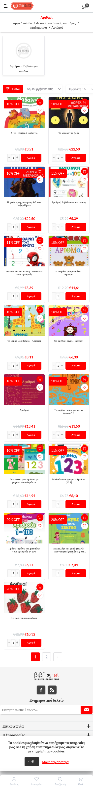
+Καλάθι (39, 101)
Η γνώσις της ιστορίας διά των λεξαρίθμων (24, 204)
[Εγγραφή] (46, 709)
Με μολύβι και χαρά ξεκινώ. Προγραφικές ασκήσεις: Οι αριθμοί (68, 550)
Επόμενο (57, 656)
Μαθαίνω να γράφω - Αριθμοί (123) (68, 481)
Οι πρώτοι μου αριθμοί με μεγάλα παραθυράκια (24, 481)
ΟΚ (32, 761)
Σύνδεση (14, 784)
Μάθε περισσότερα (55, 762)
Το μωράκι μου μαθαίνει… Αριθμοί (68, 273)
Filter (13, 89)
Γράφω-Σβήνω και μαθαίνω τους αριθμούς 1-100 (24, 550)
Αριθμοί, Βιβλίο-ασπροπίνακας (69, 202)
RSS (52, 690)
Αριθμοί (24, 410)
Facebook (41, 690)
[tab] (46, 726)
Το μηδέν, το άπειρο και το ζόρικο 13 (69, 411)
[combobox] (40, 89)
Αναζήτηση (60, 784)
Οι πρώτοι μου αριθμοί (24, 618)
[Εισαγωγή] (13, 157)
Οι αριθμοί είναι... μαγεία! (68, 341)
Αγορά (31, 157)
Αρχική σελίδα (22, 23)
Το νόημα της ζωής (69, 133)
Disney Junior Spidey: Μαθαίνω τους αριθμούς (24, 273)
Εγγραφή (87, 710)
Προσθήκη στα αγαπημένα (39, 110)
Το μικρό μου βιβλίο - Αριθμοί (24, 341)
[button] (17, 157)
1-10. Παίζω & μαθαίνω (24, 133)
